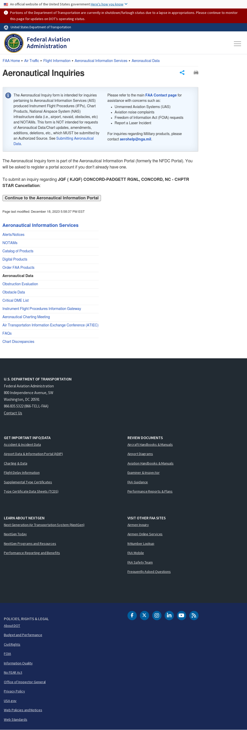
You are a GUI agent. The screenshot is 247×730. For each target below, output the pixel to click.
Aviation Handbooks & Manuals (150, 463)
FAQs (7, 333)
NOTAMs (10, 243)
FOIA (7, 653)
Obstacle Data (14, 292)
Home (11, 61)
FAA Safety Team (140, 562)
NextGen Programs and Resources (30, 543)
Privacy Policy (14, 691)
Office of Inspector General (25, 682)
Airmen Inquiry (138, 524)
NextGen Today (15, 534)
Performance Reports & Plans (150, 491)
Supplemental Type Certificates (28, 482)
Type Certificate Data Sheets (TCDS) (31, 491)
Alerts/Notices (13, 235)
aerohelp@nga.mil (135, 139)
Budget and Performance (23, 635)
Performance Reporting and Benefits (32, 552)
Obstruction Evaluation (20, 284)
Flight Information (57, 61)
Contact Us (13, 413)
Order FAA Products (19, 268)
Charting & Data (15, 463)
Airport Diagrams (140, 453)
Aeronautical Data (146, 61)
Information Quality (18, 663)
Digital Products (15, 259)
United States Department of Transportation (41, 27)
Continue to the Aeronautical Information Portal (52, 198)
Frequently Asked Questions (149, 571)
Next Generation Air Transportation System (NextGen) (44, 524)
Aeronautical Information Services (101, 61)
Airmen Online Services (145, 534)
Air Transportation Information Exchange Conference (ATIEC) (51, 325)
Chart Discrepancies (19, 342)
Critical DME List (16, 300)
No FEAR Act (13, 672)
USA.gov (10, 700)
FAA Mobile (135, 552)
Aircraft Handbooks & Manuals (150, 444)
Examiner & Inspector (143, 472)
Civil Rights (12, 644)
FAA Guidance (137, 482)
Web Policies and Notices (23, 710)
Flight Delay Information (22, 472)
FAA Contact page (161, 95)
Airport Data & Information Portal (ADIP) (33, 453)
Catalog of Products (18, 251)
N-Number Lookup (141, 543)
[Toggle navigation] (238, 44)
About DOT (12, 625)
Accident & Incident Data (22, 444)
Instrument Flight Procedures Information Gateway (42, 309)
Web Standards (15, 719)
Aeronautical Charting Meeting (26, 317)
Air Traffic (31, 61)
